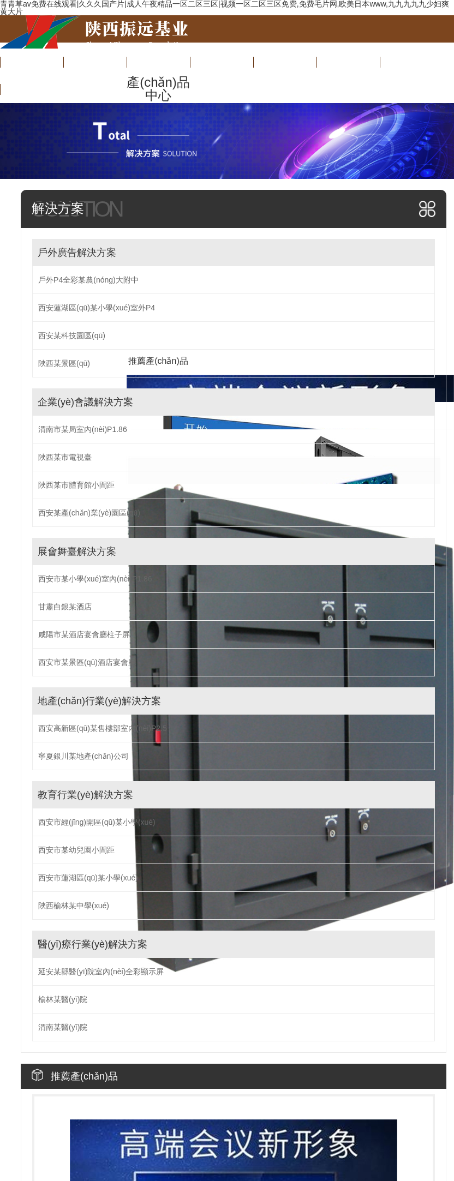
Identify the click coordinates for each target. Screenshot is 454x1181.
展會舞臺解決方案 (77, 551)
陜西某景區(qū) (64, 363)
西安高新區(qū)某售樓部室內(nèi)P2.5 (102, 728)
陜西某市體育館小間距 (76, 485)
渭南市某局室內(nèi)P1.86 (82, 429)
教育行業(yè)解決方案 (85, 794)
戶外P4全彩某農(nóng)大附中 (88, 279)
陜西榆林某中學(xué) (73, 905)
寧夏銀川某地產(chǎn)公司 (83, 756)
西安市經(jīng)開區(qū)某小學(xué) (97, 822)
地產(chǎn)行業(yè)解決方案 (99, 701)
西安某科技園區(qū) (71, 335)
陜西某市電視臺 (65, 457)
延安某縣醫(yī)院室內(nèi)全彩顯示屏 (101, 971)
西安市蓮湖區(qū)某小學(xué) (88, 877)
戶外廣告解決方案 (77, 252)
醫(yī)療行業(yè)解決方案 (92, 944)
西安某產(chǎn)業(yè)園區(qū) (89, 512)
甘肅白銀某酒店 (65, 606)
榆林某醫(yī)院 (62, 999)
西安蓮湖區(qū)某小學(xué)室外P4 (96, 307)
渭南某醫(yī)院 (62, 1027)
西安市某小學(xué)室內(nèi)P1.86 (95, 578)
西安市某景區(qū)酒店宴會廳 (87, 662)
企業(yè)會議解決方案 (85, 402)
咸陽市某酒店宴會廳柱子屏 (84, 634)
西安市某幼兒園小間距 (76, 850)
